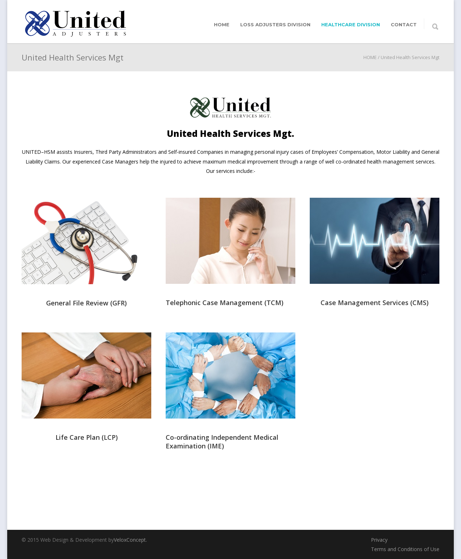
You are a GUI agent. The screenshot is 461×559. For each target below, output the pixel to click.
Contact (404, 24)
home (221, 24)
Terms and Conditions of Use (405, 549)
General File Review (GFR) (86, 303)
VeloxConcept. (130, 539)
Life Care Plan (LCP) (86, 437)
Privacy (379, 539)
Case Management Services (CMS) (375, 302)
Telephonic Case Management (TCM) (224, 302)
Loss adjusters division (275, 24)
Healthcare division (350, 24)
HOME (370, 57)
